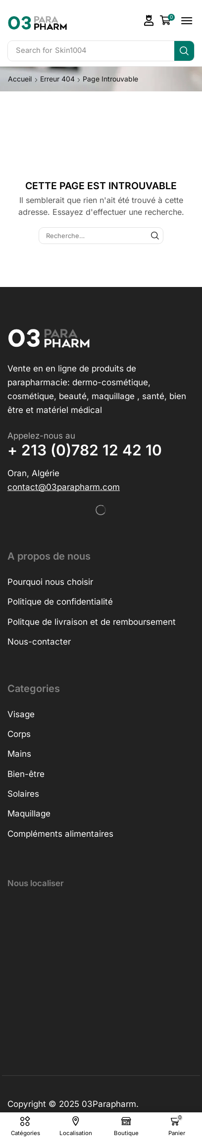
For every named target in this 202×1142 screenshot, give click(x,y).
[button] (149, 20)
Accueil (20, 79)
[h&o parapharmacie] (101, 971)
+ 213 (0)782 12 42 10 (84, 450)
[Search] (184, 51)
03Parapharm (109, 1104)
